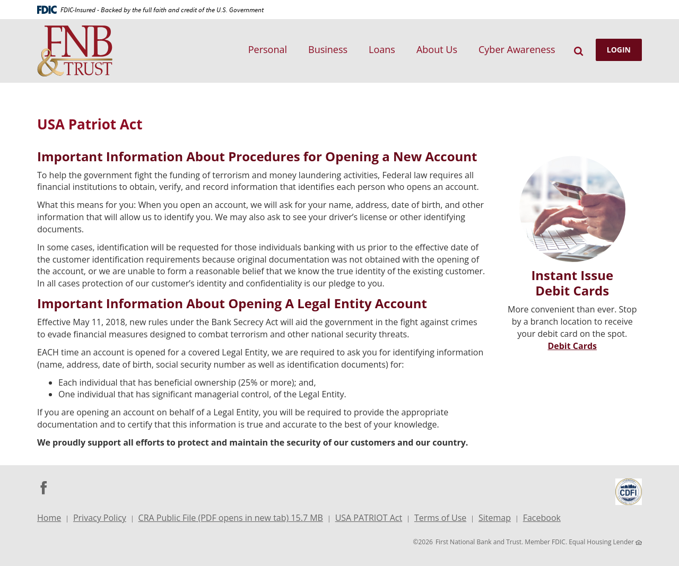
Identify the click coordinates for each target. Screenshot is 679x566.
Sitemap (494, 518)
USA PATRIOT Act (369, 518)
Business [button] (327, 49)
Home (49, 518)
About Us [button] (436, 49)
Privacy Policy (99, 518)
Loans (382, 49)
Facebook (542, 519)
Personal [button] (267, 49)
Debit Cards (572, 346)
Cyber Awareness (516, 49)
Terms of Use (440, 518)
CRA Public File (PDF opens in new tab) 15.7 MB (230, 519)
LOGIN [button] (619, 50)
